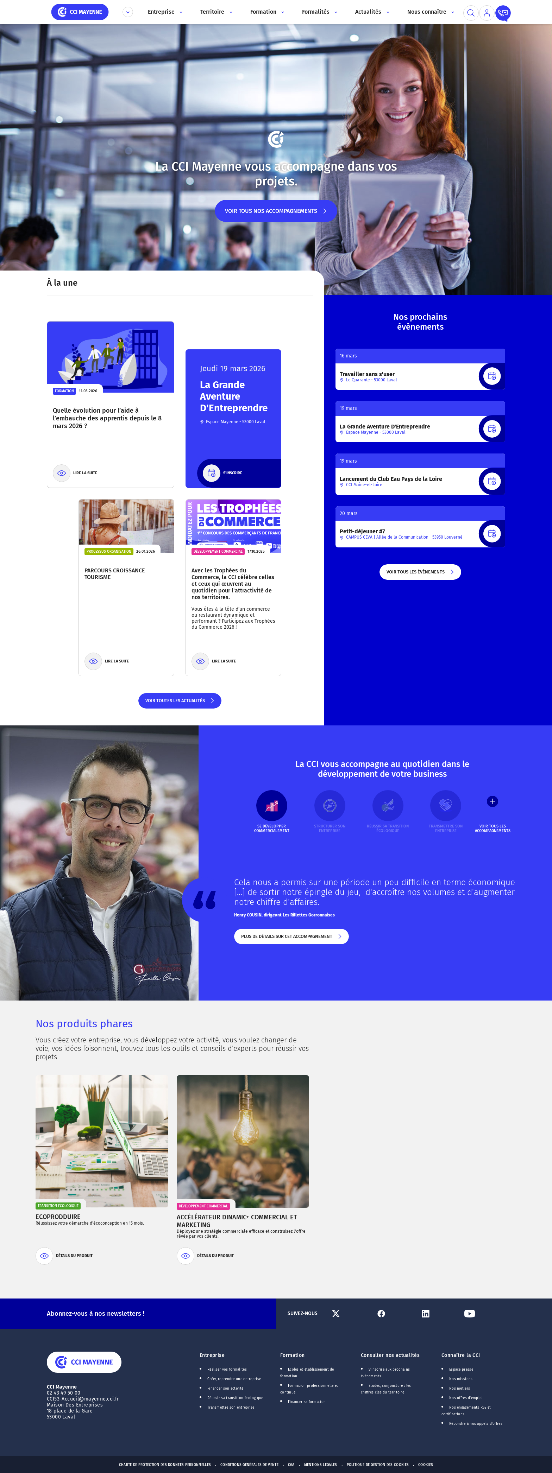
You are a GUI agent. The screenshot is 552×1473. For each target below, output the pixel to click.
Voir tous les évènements (420, 574)
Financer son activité (225, 1388)
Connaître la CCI (460, 1355)
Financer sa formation (307, 1402)
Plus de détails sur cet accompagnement (291, 939)
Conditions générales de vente (249, 1465)
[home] (80, 11)
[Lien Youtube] (483, 1313)
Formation (292, 1355)
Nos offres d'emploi (466, 1398)
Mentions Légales (320, 1465)
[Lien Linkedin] (439, 1313)
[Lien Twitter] (351, 1313)
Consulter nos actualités (390, 1355)
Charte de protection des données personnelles (165, 1465)
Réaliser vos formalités (227, 1369)
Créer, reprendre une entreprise (234, 1379)
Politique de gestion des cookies (378, 1465)
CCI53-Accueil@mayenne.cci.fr (83, 1399)
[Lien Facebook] (395, 1313)
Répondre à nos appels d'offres (475, 1424)
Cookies (425, 1465)
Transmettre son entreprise (231, 1407)
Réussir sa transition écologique (235, 1398)
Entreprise (212, 1355)
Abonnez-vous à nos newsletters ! (95, 1314)
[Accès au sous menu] (180, 12)
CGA (291, 1465)
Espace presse (461, 1369)
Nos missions (461, 1379)
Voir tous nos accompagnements (276, 215)
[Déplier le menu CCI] (128, 12)
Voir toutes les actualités (180, 703)
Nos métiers (459, 1388)
